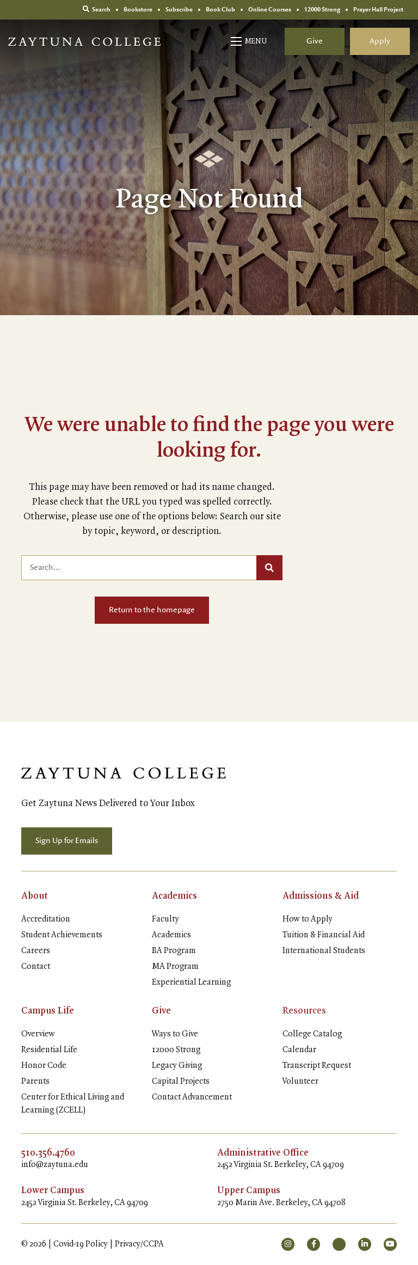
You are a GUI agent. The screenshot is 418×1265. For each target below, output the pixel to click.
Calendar (299, 1050)
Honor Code (43, 1065)
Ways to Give (175, 1034)
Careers (35, 951)
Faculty (165, 919)
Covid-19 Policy (80, 1244)
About (34, 896)
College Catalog (312, 1034)
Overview (38, 1034)
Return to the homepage (152, 610)
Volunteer (300, 1081)
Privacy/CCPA (139, 1244)
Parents (35, 1081)
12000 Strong (176, 1050)
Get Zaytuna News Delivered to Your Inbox (108, 803)
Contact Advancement (192, 1097)
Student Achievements (61, 935)
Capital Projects (181, 1081)
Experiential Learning (191, 982)
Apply (380, 41)
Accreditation (45, 919)
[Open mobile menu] (249, 41)
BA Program (174, 951)
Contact (35, 966)
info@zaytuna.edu (54, 1164)
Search (96, 9)
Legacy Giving (177, 1065)
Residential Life (49, 1050)
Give (314, 41)
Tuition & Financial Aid (323, 935)
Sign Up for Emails (66, 841)
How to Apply (307, 919)
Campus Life (47, 1011)
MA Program (175, 966)
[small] (287, 1244)
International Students (323, 951)
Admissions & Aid (320, 896)
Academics (174, 896)
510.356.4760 (48, 1153)
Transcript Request (316, 1065)
